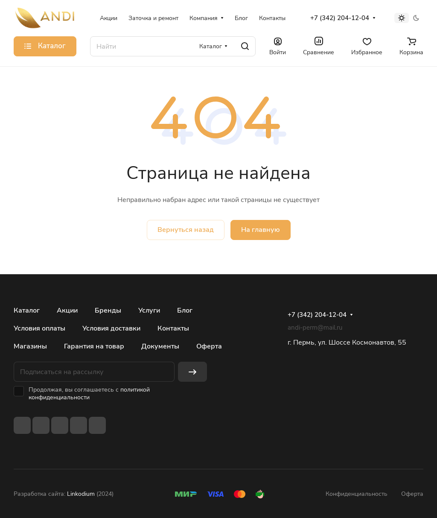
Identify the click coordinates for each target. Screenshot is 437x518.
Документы (160, 346)
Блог (184, 310)
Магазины (30, 346)
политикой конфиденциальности (89, 393)
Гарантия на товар (94, 346)
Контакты (173, 328)
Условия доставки (111, 328)
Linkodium (81, 494)
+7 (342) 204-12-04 (339, 18)
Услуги (149, 310)
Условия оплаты (39, 328)
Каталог (27, 310)
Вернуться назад (185, 229)
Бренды (108, 310)
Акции (67, 310)
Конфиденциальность (356, 494)
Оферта (209, 346)
